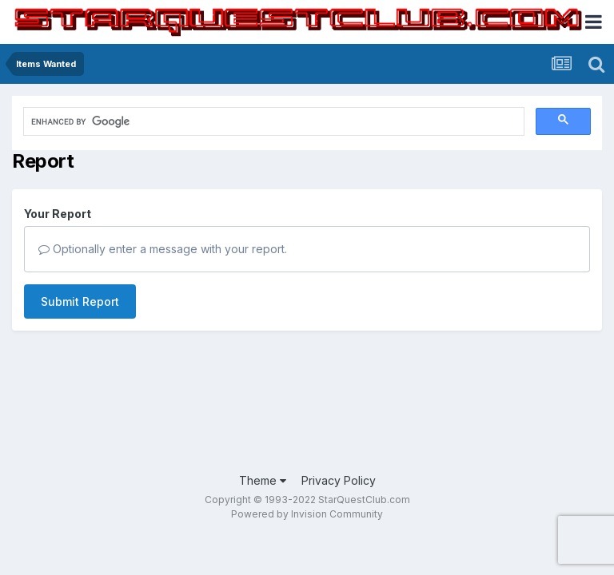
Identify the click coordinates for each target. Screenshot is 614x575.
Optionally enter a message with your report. (162, 249)
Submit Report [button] (80, 301)
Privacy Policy (338, 480)
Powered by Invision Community (307, 514)
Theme (262, 480)
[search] (171, 122)
